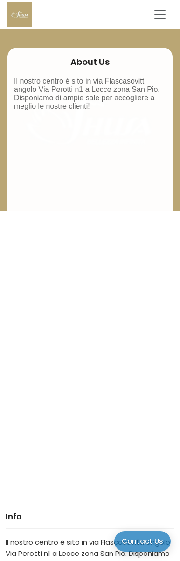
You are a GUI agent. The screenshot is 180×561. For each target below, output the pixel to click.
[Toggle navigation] (160, 14)
